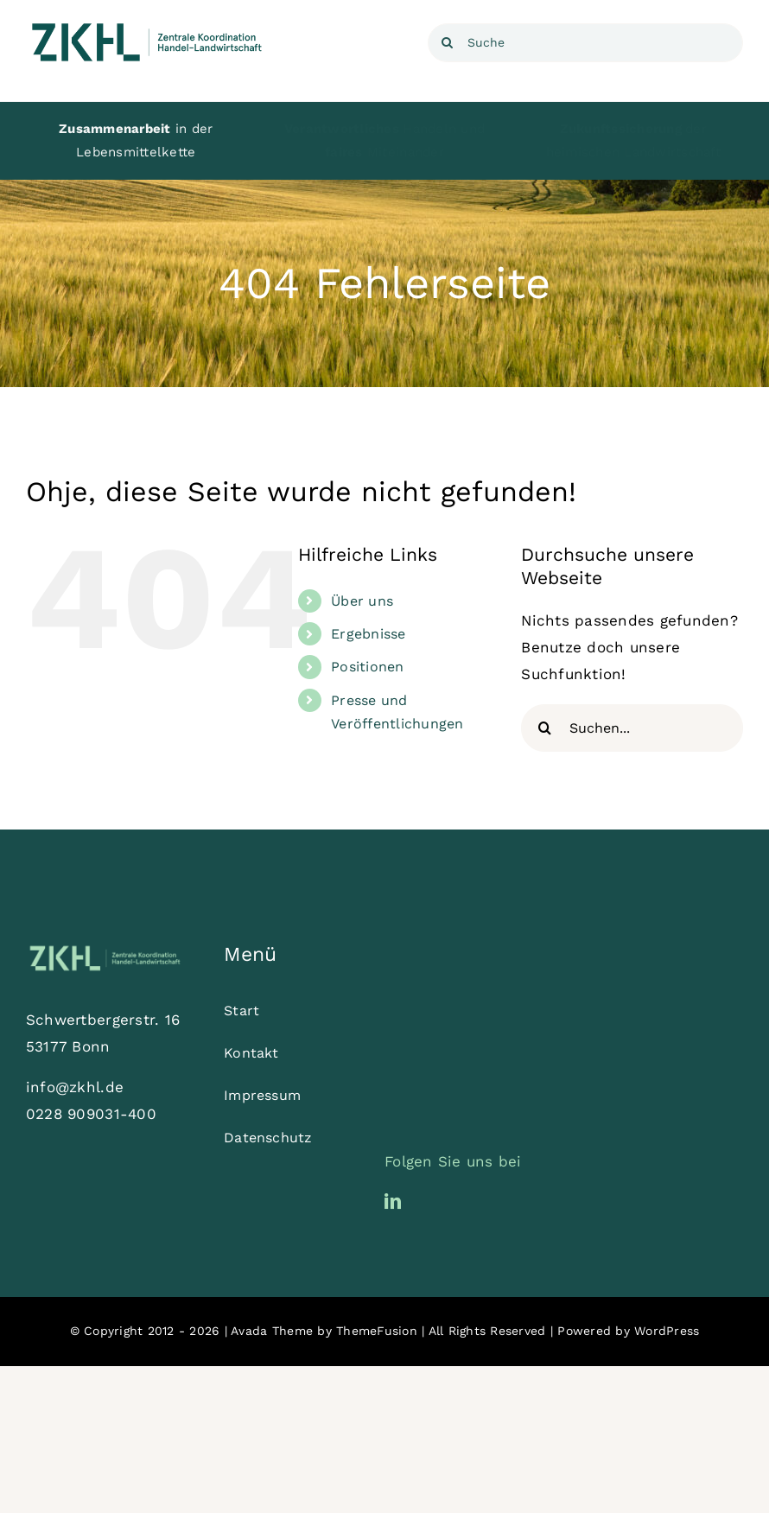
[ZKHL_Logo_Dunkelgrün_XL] (147, 24)
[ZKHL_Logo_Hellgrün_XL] (105, 948)
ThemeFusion (376, 1331)
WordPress (666, 1331)
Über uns (362, 601)
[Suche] (585, 42)
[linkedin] (392, 1200)
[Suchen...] (632, 728)
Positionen (367, 666)
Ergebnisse (368, 634)
